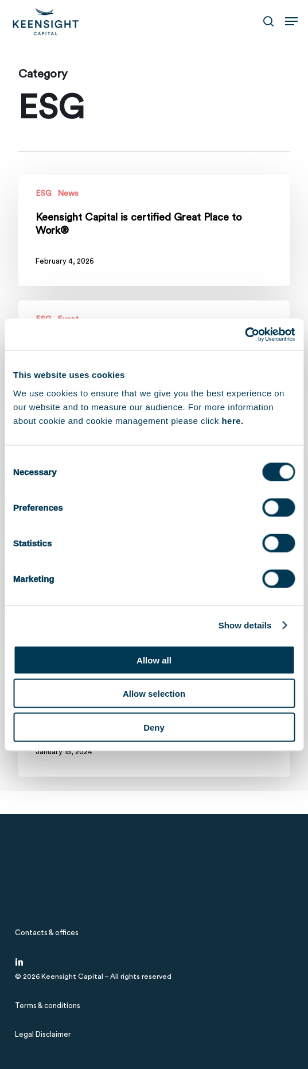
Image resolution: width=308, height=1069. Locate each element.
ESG (44, 194)
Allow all (154, 660)
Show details (245, 625)
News (68, 194)
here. (232, 420)
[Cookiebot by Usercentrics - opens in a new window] (244, 334)
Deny (154, 727)
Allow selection (154, 693)
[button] (291, 21)
